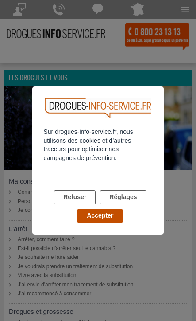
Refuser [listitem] (74, 196)
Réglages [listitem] (123, 196)
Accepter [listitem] (100, 215)
